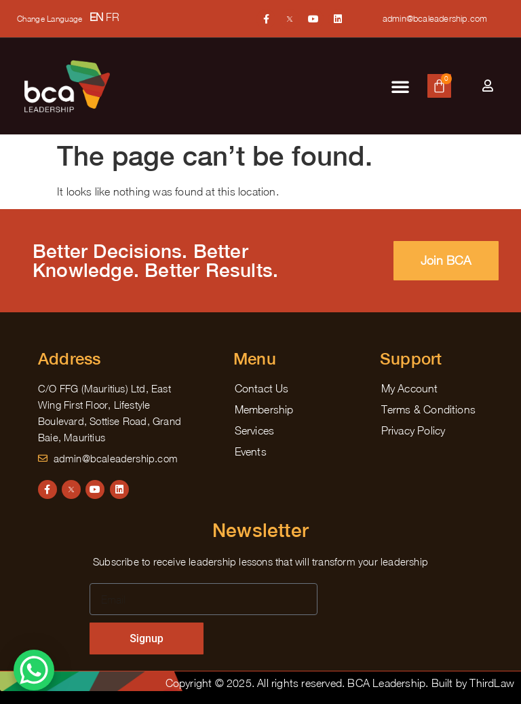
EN (96, 17)
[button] (400, 86)
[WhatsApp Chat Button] (34, 670)
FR (112, 17)
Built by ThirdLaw (472, 683)
